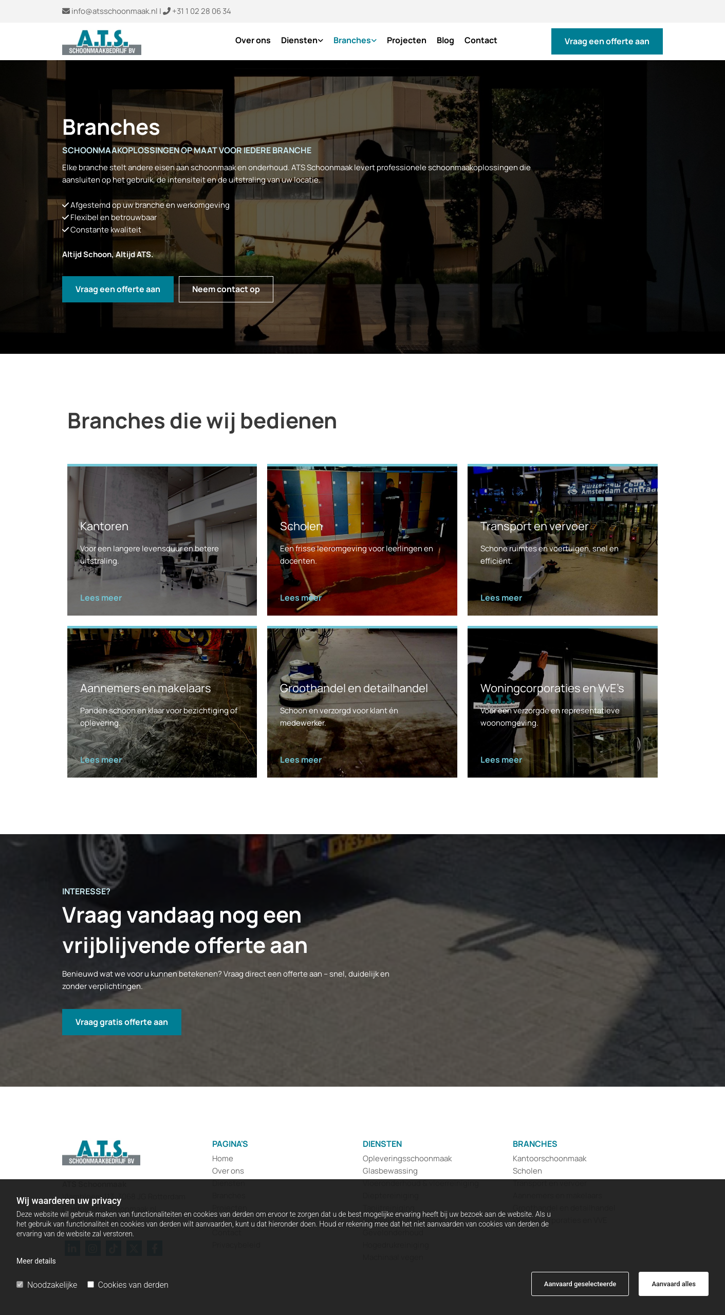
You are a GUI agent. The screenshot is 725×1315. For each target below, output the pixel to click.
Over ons (253, 40)
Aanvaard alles (674, 1284)
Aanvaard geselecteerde (580, 1284)
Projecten (406, 40)
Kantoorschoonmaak (549, 1158)
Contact (480, 40)
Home (222, 1158)
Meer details (36, 1261)
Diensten (299, 40)
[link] (297, 44)
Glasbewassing (390, 1170)
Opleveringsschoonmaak (408, 1158)
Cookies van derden (128, 1285)
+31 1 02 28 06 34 (201, 11)
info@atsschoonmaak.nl (114, 11)
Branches (352, 40)
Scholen (527, 1170)
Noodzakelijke (46, 1285)
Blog (445, 40)
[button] (607, 41)
